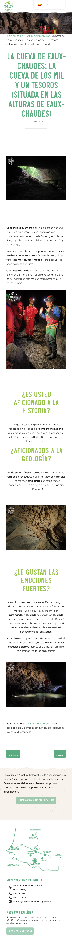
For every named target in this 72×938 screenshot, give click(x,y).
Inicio (9, 35)
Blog (41, 121)
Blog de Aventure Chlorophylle (31, 35)
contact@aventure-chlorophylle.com (32, 901)
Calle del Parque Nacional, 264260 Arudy (27, 887)
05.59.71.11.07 (19, 893)
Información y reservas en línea (35, 800)
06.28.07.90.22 (20, 897)
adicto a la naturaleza (39, 723)
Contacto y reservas (19, 930)
